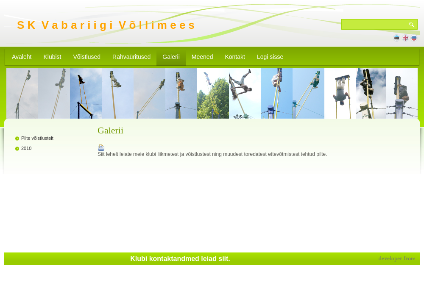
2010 (26, 148)
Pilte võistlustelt (37, 138)
